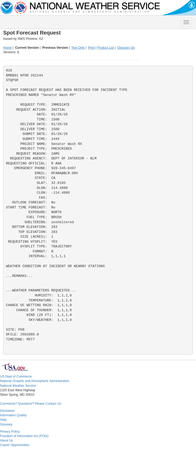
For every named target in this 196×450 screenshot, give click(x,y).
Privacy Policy (10, 431)
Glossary (6, 424)
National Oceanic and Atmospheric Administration (34, 381)
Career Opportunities (14, 445)
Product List (105, 48)
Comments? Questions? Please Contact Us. (31, 403)
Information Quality (13, 415)
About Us (6, 440)
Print (91, 48)
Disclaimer (7, 411)
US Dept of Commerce (16, 376)
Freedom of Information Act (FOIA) (24, 436)
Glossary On (126, 48)
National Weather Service (18, 386)
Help (3, 420)
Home (7, 48)
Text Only (78, 48)
